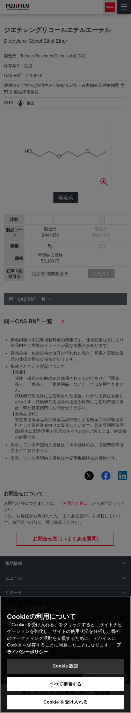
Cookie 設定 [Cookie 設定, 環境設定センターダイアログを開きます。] (65, 666)
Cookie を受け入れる (65, 702)
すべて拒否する (66, 684)
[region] (65, 654)
